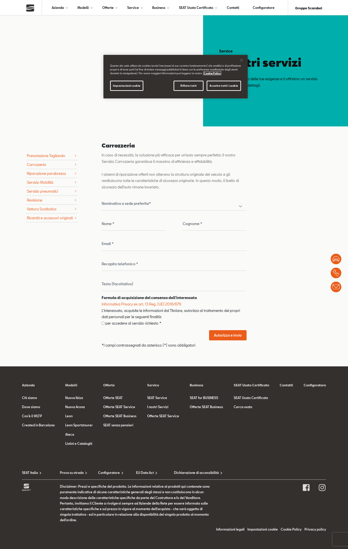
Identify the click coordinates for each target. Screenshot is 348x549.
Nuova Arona (75, 408)
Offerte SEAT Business (119, 417)
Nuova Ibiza (74, 399)
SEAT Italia (30, 473)
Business (158, 8)
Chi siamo (29, 399)
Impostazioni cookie (262, 530)
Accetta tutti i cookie (224, 85)
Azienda (58, 8)
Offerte (108, 8)
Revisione (34, 201)
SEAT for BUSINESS (204, 399)
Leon (69, 417)
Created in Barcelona (38, 426)
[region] (175, 76)
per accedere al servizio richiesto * (131, 324)
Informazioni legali (230, 530)
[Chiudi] (241, 60)
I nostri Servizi (157, 408)
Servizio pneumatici (42, 192)
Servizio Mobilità (40, 183)
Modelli (83, 8)
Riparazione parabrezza (46, 174)
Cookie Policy (291, 530)
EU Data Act (145, 473)
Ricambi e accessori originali (50, 219)
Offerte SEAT (113, 399)
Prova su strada (72, 473)
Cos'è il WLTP (32, 417)
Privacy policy (315, 530)
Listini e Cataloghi (78, 444)
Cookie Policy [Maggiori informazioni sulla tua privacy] (212, 73)
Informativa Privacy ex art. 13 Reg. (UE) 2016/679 (141, 305)
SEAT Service (157, 399)
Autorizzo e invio (228, 336)
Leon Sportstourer (79, 426)
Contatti (233, 8)
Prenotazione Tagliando (46, 156)
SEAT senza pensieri (118, 426)
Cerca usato (243, 408)
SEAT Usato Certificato (196, 8)
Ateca (69, 435)
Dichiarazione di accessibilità (193, 473)
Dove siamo (31, 408)
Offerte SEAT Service (119, 408)
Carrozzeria (36, 165)
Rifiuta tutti (188, 85)
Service (133, 8)
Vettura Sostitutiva (41, 210)
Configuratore (264, 8)
